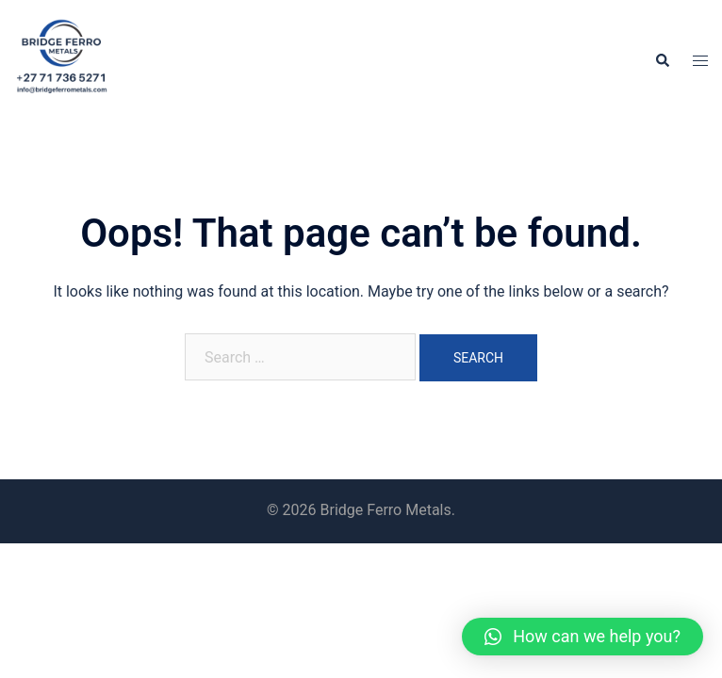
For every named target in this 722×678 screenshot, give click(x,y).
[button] (582, 636)
